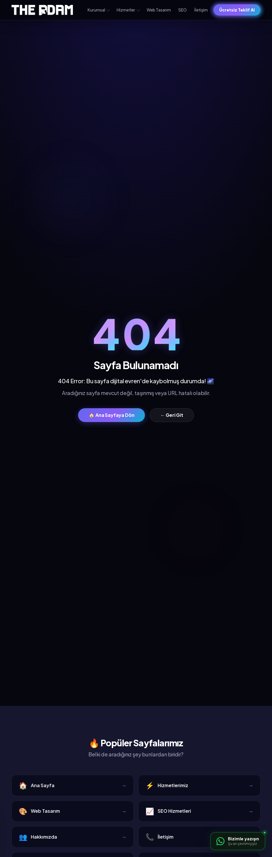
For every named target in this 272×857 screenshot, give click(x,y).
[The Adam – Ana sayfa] (42, 10)
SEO (182, 9)
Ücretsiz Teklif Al (237, 9)
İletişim (201, 9)
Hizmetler (128, 9)
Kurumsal (99, 9)
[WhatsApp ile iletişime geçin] (237, 841)
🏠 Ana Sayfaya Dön (111, 415)
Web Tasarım (159, 9)
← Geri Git (171, 415)
